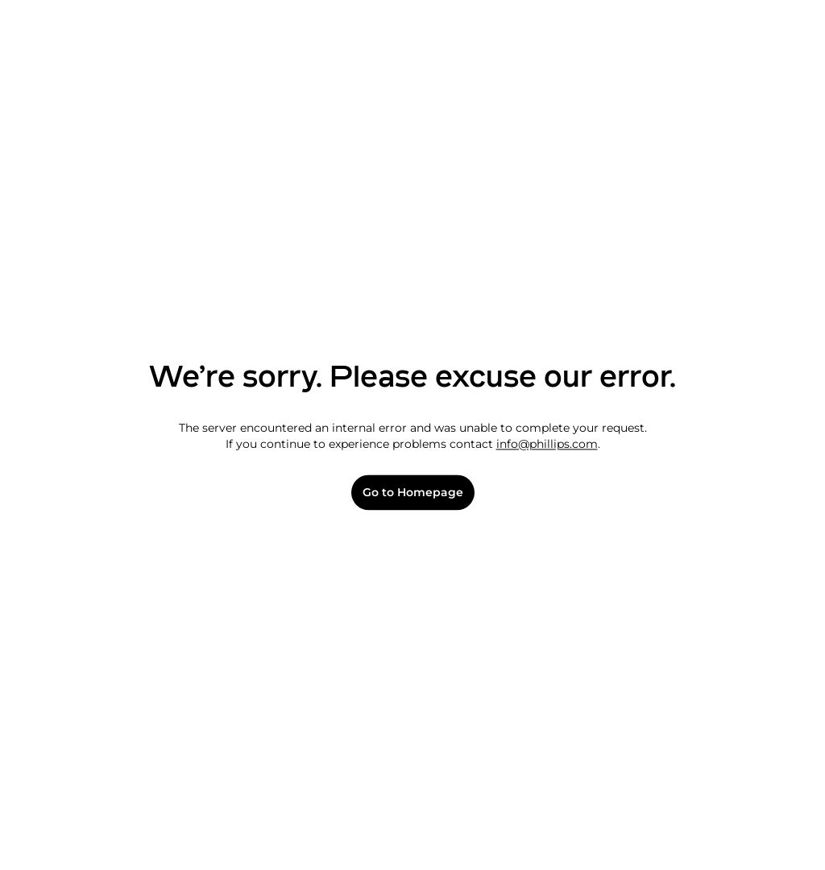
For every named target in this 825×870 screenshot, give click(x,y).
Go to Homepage (413, 492)
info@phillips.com (547, 444)
